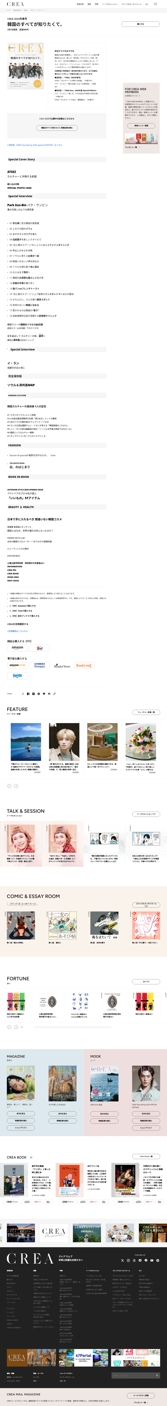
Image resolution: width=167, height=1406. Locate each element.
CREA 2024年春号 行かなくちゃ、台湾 (66, 1335)
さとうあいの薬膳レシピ (41, 1307)
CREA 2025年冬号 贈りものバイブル (66, 1316)
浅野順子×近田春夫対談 (94, 1286)
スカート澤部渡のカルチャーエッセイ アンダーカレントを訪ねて (122, 1305)
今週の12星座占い (145, 1287)
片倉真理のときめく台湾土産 (42, 1283)
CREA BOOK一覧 (146, 1156)
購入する (140, 24)
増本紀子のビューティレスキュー (43, 1328)
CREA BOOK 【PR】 (13, 1381)
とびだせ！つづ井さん (119, 1287)
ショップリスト (21, 1128)
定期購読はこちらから (18, 631)
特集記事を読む (21, 1120)
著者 (34, 1381)
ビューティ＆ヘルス (13, 1299)
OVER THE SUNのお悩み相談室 (96, 1293)
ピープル (36, 1377)
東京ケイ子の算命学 (145, 1291)
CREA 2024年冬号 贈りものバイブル (66, 1341)
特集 (96, 4)
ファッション (11, 1302)
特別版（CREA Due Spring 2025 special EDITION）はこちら (35, 145)
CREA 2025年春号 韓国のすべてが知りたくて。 (69, 1310)
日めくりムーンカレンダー (147, 1295)
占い (147, 4)
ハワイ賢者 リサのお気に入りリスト (43, 1288)
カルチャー (10, 1291)
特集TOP (62, 1276)
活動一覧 (63, 1381)
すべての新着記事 (13, 1276)
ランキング (10, 1309)
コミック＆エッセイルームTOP (146, 904)
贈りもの (10, 1280)
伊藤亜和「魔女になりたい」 (122, 1280)
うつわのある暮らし (39, 1311)
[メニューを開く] (155, 3)
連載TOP (36, 1276)
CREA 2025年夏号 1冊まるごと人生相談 (66, 1304)
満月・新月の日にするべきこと (149, 1299)
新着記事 (80, 4)
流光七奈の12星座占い (146, 1283)
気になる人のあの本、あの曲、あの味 (96, 1281)
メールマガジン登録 (141, 1396)
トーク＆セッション (110, 4)
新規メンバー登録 (141, 125)
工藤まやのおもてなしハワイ (42, 1293)
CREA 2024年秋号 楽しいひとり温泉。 (66, 1322)
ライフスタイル (12, 1295)
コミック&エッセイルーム (131, 4)
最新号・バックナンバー (15, 1377)
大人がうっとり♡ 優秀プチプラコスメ (43, 1322)
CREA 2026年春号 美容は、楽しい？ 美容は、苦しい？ (70, 1282)
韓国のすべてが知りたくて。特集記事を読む (57, 128)
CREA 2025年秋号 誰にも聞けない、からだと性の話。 (70, 1296)
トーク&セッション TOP (146, 814)
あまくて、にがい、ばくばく (122, 1299)
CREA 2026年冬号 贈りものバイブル (66, 1289)
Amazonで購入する (27, 605)
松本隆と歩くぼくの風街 (94, 1290)
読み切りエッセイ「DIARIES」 (122, 1283)
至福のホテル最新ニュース (42, 1297)
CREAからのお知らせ (14, 1328)
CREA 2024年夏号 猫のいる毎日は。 (66, 1328)
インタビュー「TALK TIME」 (121, 1295)
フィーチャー (11, 1316)
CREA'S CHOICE (12, 1320)
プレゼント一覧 (131, 147)
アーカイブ (10, 1312)
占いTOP (146, 981)
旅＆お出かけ (11, 1283)
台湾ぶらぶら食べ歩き (40, 1280)
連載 (89, 4)
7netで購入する (25, 610)
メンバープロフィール (67, 1377)
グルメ (9, 1287)
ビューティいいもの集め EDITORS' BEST (41, 1316)
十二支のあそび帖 (118, 1291)
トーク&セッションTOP (94, 1276)
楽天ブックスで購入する (28, 616)
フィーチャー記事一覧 (146, 712)
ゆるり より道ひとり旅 (120, 1311)
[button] (9, 786)
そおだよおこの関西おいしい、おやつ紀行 (43, 1302)
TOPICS (9, 1324)
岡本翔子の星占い (145, 1280)
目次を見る (21, 1113)
